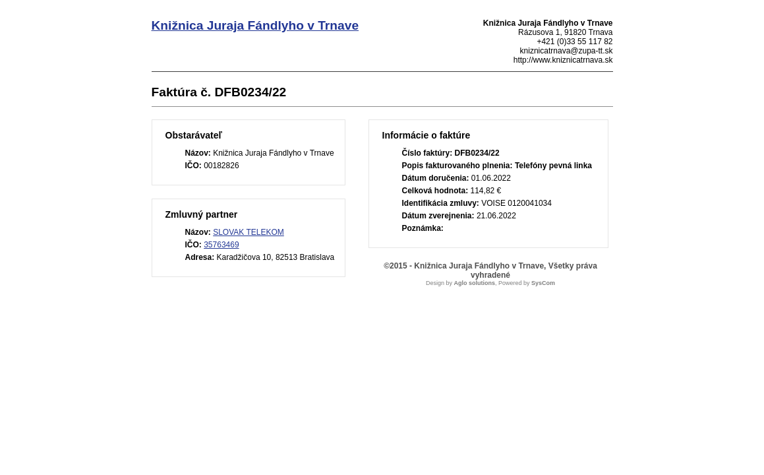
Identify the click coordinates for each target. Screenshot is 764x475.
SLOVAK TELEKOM (248, 232)
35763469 (221, 244)
